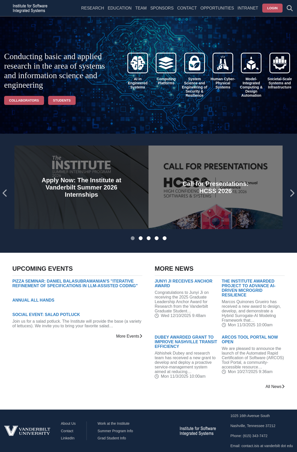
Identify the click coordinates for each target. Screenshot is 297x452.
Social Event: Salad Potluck (46, 314)
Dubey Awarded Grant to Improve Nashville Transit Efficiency (186, 342)
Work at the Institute (113, 423)
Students (62, 100)
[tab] (133, 238)
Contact (187, 8)
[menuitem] (140, 11)
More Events (129, 336)
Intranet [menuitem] (248, 8)
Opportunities (217, 8)
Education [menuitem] (120, 8)
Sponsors (162, 8)
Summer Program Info (115, 431)
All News (275, 386)
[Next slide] (292, 193)
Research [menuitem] (92, 8)
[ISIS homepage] (29, 8)
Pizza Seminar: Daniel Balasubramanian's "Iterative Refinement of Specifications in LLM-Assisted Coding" (75, 283)
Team (140, 8)
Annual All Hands (33, 300)
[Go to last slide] (5, 193)
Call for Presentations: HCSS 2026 (215, 187)
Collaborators (24, 100)
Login (272, 8)
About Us (68, 423)
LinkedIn (68, 438)
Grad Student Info (112, 438)
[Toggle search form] (290, 8)
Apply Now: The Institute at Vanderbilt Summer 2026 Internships (81, 187)
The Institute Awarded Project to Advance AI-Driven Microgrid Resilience (249, 288)
